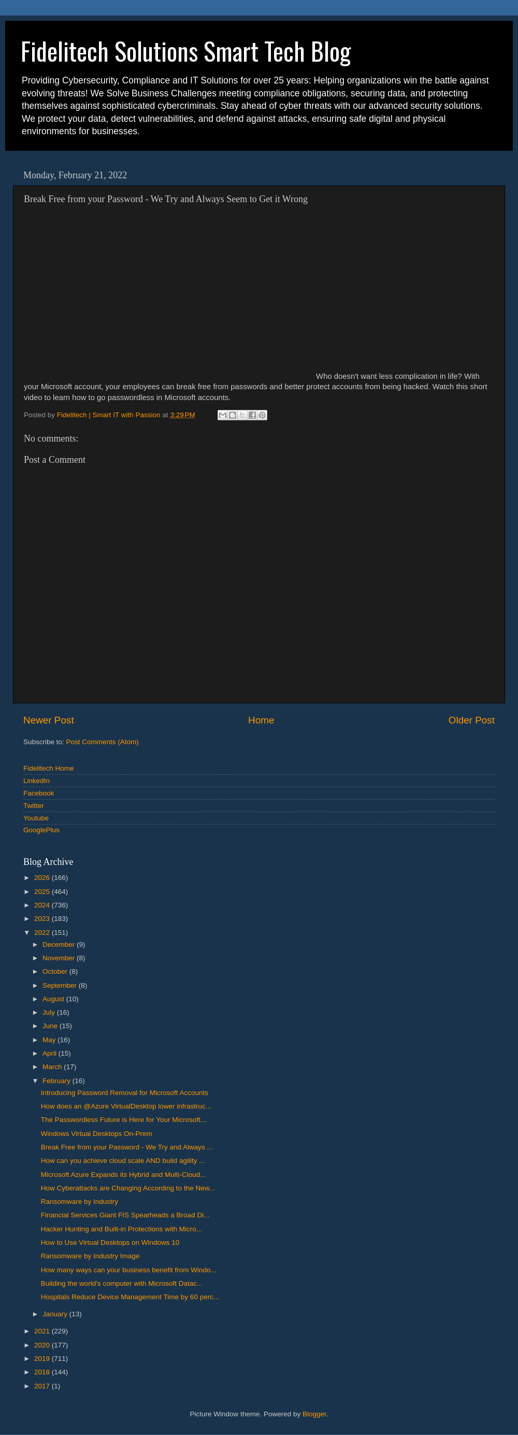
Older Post (472, 720)
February (57, 1081)
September (60, 985)
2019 (43, 1358)
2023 (43, 918)
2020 (43, 1345)
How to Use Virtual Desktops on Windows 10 (110, 1242)
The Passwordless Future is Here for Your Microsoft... (124, 1120)
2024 (43, 905)
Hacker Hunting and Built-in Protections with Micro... (121, 1229)
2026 (43, 878)
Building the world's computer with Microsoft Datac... (122, 1283)
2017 (43, 1386)
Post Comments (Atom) (102, 742)
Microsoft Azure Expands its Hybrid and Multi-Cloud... (123, 1174)
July (49, 1012)
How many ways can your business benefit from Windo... (129, 1270)
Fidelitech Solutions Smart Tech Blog (186, 50)
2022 (43, 932)
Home (261, 720)
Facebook (38, 793)
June (51, 1026)
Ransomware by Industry (79, 1201)
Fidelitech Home (48, 768)
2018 (43, 1372)
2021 (43, 1331)
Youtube (36, 818)
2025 (43, 892)
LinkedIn (36, 781)
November (59, 958)
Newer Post (48, 720)
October (55, 971)
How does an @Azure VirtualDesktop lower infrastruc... (126, 1106)
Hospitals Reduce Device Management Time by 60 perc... (130, 1297)
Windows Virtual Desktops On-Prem (96, 1134)
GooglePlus (41, 830)
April (50, 1053)
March (53, 1067)
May (49, 1040)
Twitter (33, 805)
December (59, 944)
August (54, 999)
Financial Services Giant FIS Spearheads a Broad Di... (125, 1215)
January (55, 1314)
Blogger (314, 1414)
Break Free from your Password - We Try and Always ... (127, 1147)
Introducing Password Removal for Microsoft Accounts (124, 1093)
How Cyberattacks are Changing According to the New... (128, 1188)
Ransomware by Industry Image (90, 1256)
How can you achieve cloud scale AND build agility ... (123, 1160)
